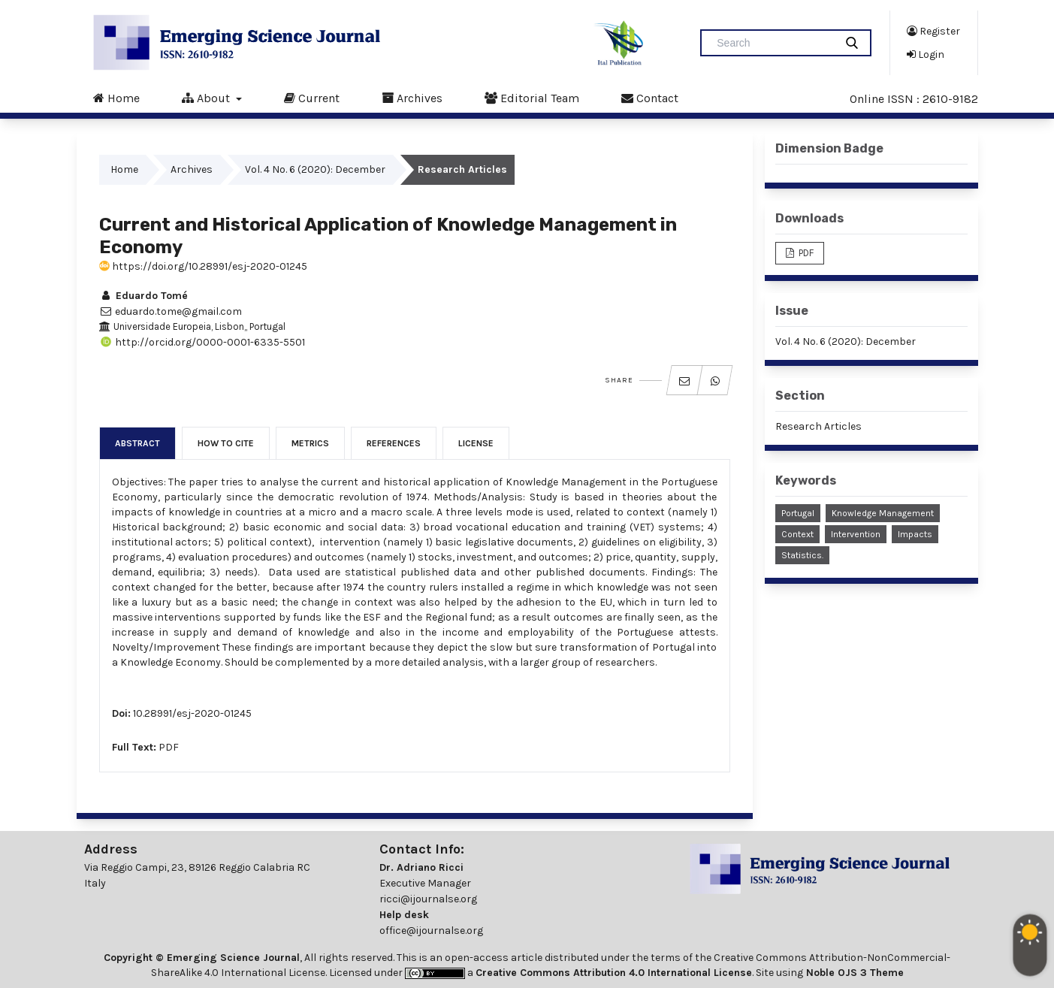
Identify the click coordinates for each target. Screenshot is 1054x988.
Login (925, 54)
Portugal (797, 513)
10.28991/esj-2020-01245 (192, 713)
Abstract (137, 443)
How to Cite (226, 443)
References (394, 443)
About (207, 98)
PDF (169, 747)
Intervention (855, 534)
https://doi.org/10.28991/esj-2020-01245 (203, 266)
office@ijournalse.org (431, 930)
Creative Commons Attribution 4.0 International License (614, 972)
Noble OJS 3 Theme (853, 972)
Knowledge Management (883, 513)
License (476, 443)
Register (933, 30)
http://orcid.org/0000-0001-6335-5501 (202, 342)
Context (797, 534)
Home (116, 98)
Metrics (310, 443)
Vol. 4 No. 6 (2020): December (315, 169)
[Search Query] (774, 43)
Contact (649, 98)
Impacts (915, 534)
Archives (412, 98)
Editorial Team (532, 98)
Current (312, 98)
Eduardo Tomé (143, 295)
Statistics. (802, 555)
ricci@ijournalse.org (428, 899)
